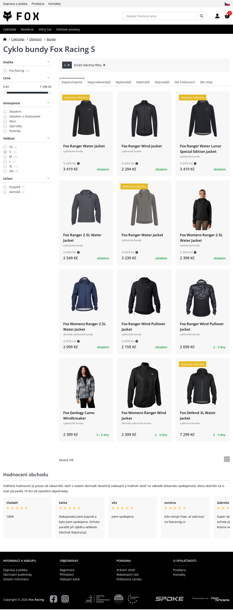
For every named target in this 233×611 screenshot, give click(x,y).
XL (13, 168)
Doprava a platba (15, 4)
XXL (13, 173)
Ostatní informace (16, 581)
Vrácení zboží (125, 571)
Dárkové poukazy (68, 31)
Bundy (51, 41)
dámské (16, 193)
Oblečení (35, 41)
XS (13, 148)
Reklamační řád (127, 576)
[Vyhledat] (201, 17)
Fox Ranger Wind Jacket (142, 147)
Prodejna (38, 4)
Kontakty (54, 4)
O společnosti (184, 562)
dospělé (16, 189)
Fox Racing (19, 72)
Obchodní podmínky (17, 576)
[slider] (5, 94)
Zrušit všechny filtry (89, 67)
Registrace (67, 571)
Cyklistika (9, 31)
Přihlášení (67, 576)
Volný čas (45, 31)
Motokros (27, 31)
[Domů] (5, 41)
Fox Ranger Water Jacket (84, 147)
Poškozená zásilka (129, 581)
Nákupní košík (70, 581)
